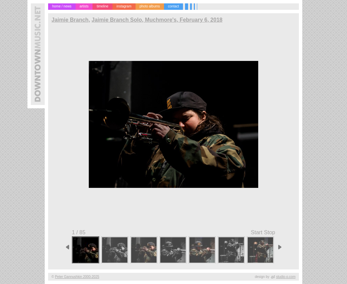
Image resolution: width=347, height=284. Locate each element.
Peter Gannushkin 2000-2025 (77, 277)
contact (173, 6)
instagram (124, 6)
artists (84, 6)
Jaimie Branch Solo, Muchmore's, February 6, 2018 (156, 20)
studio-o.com (285, 277)
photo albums (150, 6)
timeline (102, 6)
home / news (62, 6)
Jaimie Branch (70, 20)
